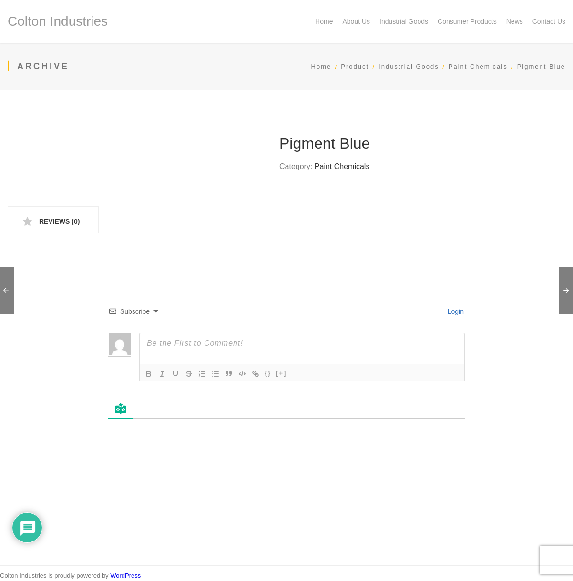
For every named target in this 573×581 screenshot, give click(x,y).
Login (455, 311)
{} (268, 373)
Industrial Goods (409, 66)
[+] (281, 373)
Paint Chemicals (478, 66)
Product (355, 66)
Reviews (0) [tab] (58, 221)
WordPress (125, 575)
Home (321, 66)
